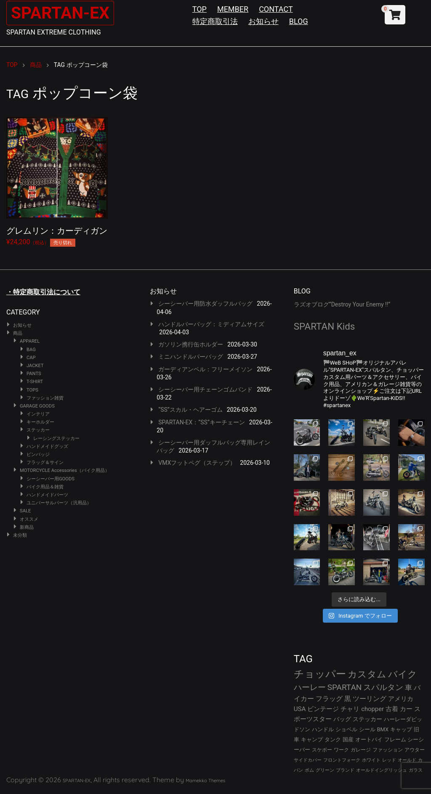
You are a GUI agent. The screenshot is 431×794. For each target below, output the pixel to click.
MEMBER (232, 9)
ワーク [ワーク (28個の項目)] (341, 750)
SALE (25, 511)
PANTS (34, 373)
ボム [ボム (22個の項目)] (309, 770)
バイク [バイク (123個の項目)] (402, 674)
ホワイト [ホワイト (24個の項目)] (371, 760)
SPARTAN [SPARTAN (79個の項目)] (344, 687)
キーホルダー (40, 422)
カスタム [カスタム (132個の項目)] (367, 674)
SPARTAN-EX (61, 13)
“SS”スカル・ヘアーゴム (190, 409)
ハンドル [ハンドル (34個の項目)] (323, 729)
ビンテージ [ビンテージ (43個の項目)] (323, 709)
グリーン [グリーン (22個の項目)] (325, 770)
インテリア (38, 414)
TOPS (32, 390)
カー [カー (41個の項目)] (406, 709)
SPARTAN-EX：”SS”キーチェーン (201, 422)
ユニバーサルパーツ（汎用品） (59, 503)
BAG (31, 349)
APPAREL (30, 341)
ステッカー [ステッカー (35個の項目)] (367, 719)
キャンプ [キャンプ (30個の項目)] (312, 739)
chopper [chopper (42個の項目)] (372, 709)
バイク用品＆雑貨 (45, 487)
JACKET (35, 365)
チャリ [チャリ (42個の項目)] (350, 709)
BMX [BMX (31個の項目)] (383, 729)
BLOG (298, 21)
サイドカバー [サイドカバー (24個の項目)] (308, 760)
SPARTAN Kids (324, 326)
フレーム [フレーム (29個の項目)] (395, 739)
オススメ (29, 519)
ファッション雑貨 (45, 398)
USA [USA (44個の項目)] (300, 709)
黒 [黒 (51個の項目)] (347, 699)
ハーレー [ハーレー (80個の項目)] (310, 687)
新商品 (27, 527)
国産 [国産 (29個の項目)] (348, 739)
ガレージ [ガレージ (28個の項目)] (361, 750)
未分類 (20, 535)
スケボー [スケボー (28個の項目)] (322, 750)
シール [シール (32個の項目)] (367, 729)
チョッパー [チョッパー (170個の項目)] (320, 674)
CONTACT (276, 9)
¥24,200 (57, 180)
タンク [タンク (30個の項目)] (333, 739)
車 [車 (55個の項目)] (408, 688)
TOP (199, 9)
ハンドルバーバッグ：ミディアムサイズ (211, 324)
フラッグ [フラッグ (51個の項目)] (329, 699)
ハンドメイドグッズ (47, 446)
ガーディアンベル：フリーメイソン (205, 369)
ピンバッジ (38, 454)
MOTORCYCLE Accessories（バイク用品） (64, 470)
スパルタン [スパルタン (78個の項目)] (383, 687)
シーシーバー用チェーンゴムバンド (205, 389)
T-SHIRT (35, 381)
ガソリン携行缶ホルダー (190, 344)
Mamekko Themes (205, 780)
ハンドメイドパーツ (47, 495)
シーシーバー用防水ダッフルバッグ (205, 303)
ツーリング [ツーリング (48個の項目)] (369, 699)
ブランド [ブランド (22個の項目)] (345, 770)
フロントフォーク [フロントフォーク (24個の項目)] (341, 760)
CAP (31, 357)
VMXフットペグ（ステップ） (197, 462)
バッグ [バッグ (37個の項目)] (342, 719)
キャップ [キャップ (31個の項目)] (401, 729)
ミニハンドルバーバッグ (190, 356)
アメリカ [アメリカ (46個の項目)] (400, 699)
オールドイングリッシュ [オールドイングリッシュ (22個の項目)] (381, 770)
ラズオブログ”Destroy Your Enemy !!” (342, 304)
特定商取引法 (215, 21)
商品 (17, 333)
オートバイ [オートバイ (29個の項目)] (369, 739)
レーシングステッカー (56, 438)
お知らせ (263, 21)
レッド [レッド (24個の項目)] (389, 760)
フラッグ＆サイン (45, 462)
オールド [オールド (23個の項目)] (407, 760)
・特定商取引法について (43, 292)
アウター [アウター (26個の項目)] (414, 750)
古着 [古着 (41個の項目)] (392, 709)
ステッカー (38, 430)
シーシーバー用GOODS (50, 479)
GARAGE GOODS (37, 406)
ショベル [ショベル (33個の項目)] (346, 729)
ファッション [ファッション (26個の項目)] (387, 750)
